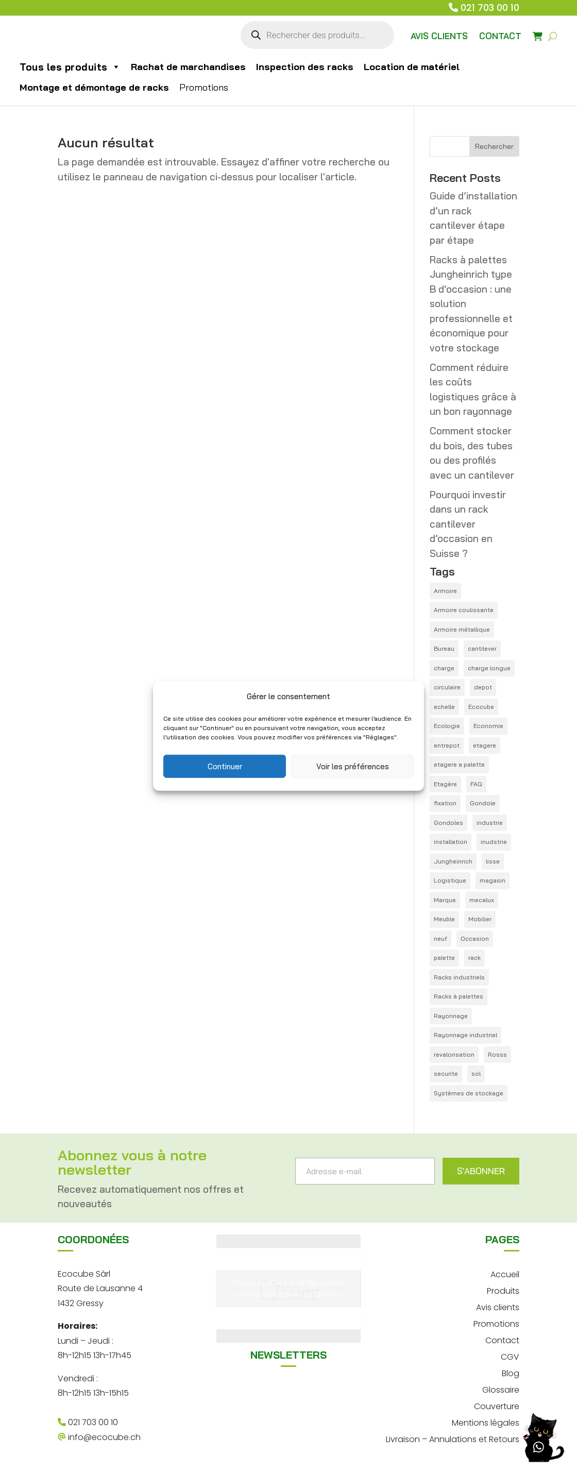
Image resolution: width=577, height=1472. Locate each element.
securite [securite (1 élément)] (446, 1073)
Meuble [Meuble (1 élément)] (444, 919)
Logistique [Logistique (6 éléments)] (450, 880)
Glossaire (500, 1389)
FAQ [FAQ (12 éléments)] (476, 784)
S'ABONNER (481, 1170)
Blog (510, 1372)
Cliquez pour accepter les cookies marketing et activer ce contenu (288, 1288)
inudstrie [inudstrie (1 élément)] (494, 841)
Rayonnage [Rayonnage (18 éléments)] (451, 1016)
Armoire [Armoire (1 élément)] (445, 591)
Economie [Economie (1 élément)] (488, 726)
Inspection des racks (304, 67)
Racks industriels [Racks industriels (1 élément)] (459, 977)
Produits (503, 1290)
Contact (502, 1339)
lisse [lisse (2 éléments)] (493, 861)
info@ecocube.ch (99, 1437)
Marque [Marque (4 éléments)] (445, 900)
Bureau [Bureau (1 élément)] (444, 648)
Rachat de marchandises (188, 67)
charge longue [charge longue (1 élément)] (489, 668)
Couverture (496, 1405)
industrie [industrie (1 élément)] (490, 822)
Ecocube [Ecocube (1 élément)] (481, 706)
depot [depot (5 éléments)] (483, 687)
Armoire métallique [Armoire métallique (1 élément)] (462, 629)
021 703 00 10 (490, 7)
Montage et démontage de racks (94, 87)
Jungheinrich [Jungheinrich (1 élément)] (453, 861)
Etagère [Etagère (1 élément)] (445, 784)
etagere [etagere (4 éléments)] (484, 745)
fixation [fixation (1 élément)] (445, 803)
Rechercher (494, 146)
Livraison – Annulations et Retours (452, 1438)
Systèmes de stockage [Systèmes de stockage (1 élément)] (468, 1093)
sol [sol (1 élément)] (476, 1073)
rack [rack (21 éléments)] (474, 957)
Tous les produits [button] (70, 67)
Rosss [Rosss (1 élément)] (497, 1054)
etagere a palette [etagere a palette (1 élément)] (459, 764)
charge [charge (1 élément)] (444, 668)
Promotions (203, 87)
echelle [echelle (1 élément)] (444, 706)
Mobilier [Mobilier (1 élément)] (479, 919)
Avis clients (497, 1306)
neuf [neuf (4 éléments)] (440, 938)
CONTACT (500, 35)
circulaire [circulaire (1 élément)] (447, 687)
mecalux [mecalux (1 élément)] (481, 900)
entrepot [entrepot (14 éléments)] (447, 745)
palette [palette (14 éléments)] (444, 957)
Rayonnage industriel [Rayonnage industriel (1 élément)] (465, 1035)
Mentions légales (485, 1422)
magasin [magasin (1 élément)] (492, 880)
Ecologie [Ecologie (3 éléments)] (447, 726)
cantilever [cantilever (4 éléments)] (482, 648)
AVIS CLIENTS (439, 35)
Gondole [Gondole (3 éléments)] (483, 803)
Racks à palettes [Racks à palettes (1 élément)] (458, 996)
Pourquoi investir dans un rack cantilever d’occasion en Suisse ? (468, 524)
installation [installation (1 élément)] (450, 841)
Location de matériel (412, 67)
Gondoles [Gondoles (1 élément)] (448, 822)
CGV (510, 1356)
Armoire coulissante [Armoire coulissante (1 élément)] (464, 610)
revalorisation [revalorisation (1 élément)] (454, 1054)
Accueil (504, 1273)
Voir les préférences (352, 766)
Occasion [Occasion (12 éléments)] (475, 938)
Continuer (225, 766)
